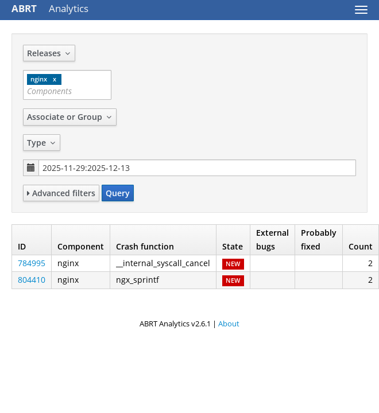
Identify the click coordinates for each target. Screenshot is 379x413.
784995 (31, 263)
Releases (49, 53)
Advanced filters (61, 193)
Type (41, 142)
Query (118, 193)
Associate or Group (70, 116)
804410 (31, 279)
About (228, 323)
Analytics (49, 8)
